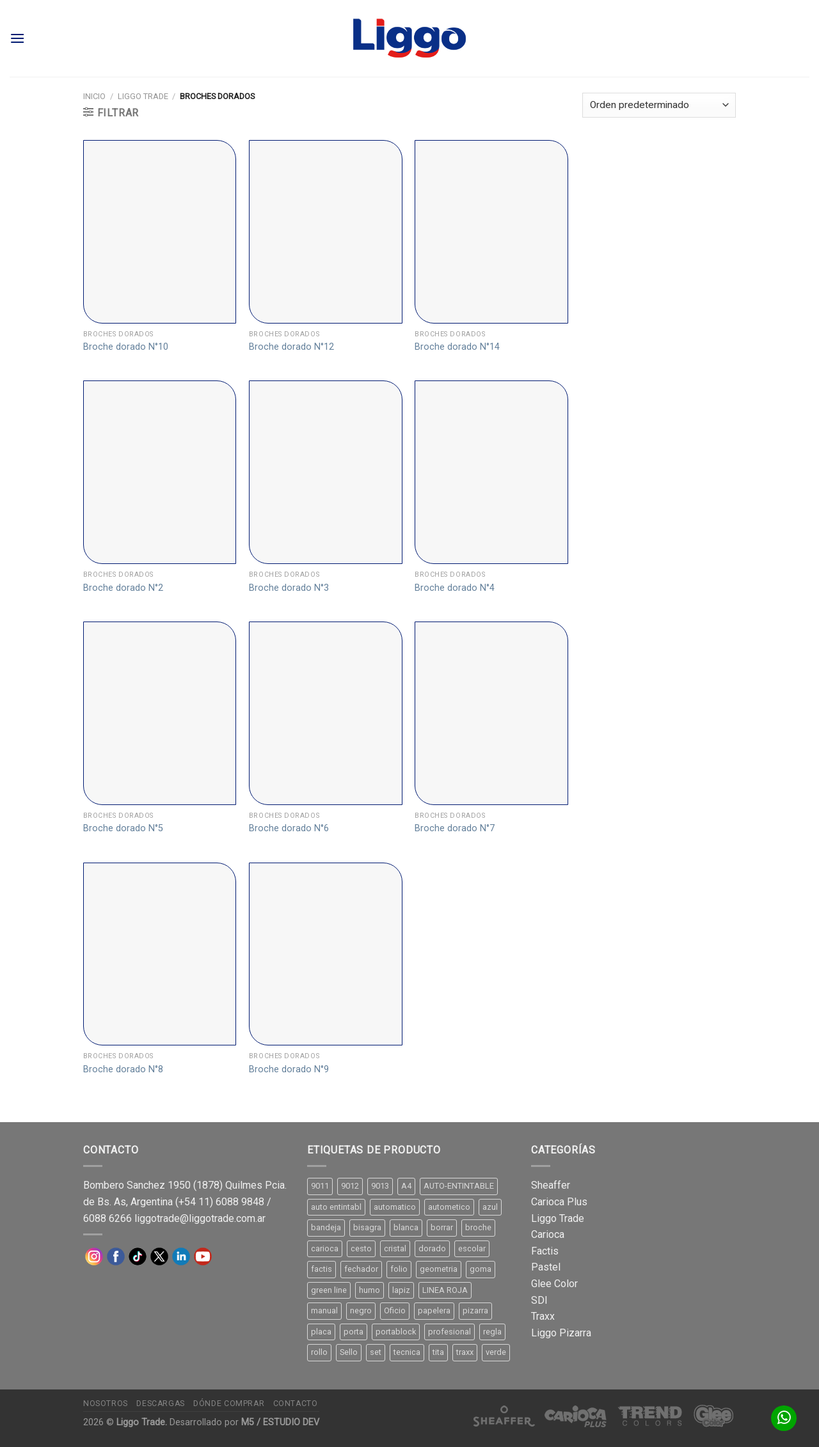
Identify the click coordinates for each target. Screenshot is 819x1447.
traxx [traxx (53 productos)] (464, 1352)
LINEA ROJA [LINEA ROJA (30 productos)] (445, 1290)
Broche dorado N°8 (123, 1069)
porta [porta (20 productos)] (353, 1331)
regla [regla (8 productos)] (492, 1331)
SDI (539, 1300)
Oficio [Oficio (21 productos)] (395, 1310)
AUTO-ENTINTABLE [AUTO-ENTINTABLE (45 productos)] (459, 1186)
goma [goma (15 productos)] (480, 1269)
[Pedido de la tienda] (659, 105)
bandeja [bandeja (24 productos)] (326, 1227)
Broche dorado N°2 (123, 588)
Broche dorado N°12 (291, 346)
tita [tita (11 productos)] (438, 1352)
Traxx (543, 1316)
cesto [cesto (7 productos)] (361, 1248)
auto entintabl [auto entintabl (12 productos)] (336, 1207)
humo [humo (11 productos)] (369, 1290)
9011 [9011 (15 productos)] (320, 1186)
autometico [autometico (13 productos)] (449, 1207)
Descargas (160, 1403)
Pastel (546, 1267)
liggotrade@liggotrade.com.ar (200, 1218)
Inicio (94, 96)
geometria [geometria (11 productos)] (438, 1269)
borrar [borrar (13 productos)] (442, 1227)
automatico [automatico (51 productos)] (395, 1207)
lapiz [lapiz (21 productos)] (401, 1290)
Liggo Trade (143, 96)
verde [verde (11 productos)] (496, 1352)
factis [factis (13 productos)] (321, 1269)
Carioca (547, 1234)
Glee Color (554, 1284)
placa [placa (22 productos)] (321, 1331)
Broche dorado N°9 (289, 1069)
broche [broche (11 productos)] (478, 1227)
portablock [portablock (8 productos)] (396, 1331)
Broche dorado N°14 (457, 346)
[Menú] (17, 38)
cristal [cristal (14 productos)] (395, 1248)
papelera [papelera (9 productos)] (434, 1310)
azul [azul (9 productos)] (490, 1207)
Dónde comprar (228, 1403)
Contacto (295, 1403)
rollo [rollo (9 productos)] (319, 1352)
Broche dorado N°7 (455, 828)
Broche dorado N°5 (123, 828)
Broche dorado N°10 (125, 346)
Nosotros (105, 1403)
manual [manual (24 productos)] (324, 1310)
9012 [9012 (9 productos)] (350, 1186)
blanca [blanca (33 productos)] (406, 1227)
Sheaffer (550, 1185)
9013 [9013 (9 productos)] (380, 1186)
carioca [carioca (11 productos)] (324, 1248)
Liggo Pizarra (561, 1333)
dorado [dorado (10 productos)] (432, 1248)
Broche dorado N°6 (289, 828)
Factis (545, 1251)
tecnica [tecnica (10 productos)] (407, 1352)
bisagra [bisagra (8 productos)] (367, 1227)
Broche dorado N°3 (289, 588)
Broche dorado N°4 (455, 588)
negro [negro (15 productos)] (361, 1310)
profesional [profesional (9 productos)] (449, 1331)
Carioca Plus (559, 1202)
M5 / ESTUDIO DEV (280, 1422)
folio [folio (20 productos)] (399, 1269)
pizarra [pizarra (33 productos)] (475, 1310)
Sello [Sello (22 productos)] (349, 1352)
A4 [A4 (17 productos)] (406, 1186)
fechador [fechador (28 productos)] (361, 1269)
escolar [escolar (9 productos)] (472, 1248)
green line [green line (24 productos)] (329, 1290)
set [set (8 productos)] (375, 1352)
